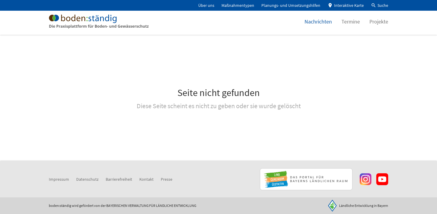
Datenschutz (87, 179)
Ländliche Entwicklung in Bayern (363, 205)
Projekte (378, 25)
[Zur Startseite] (105, 25)
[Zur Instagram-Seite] (366, 179)
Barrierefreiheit (119, 179)
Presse (166, 179)
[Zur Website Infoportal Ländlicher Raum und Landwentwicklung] (306, 179)
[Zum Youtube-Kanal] (382, 179)
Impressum (59, 179)
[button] (379, 5)
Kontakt (146, 179)
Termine (350, 25)
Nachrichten (318, 25)
